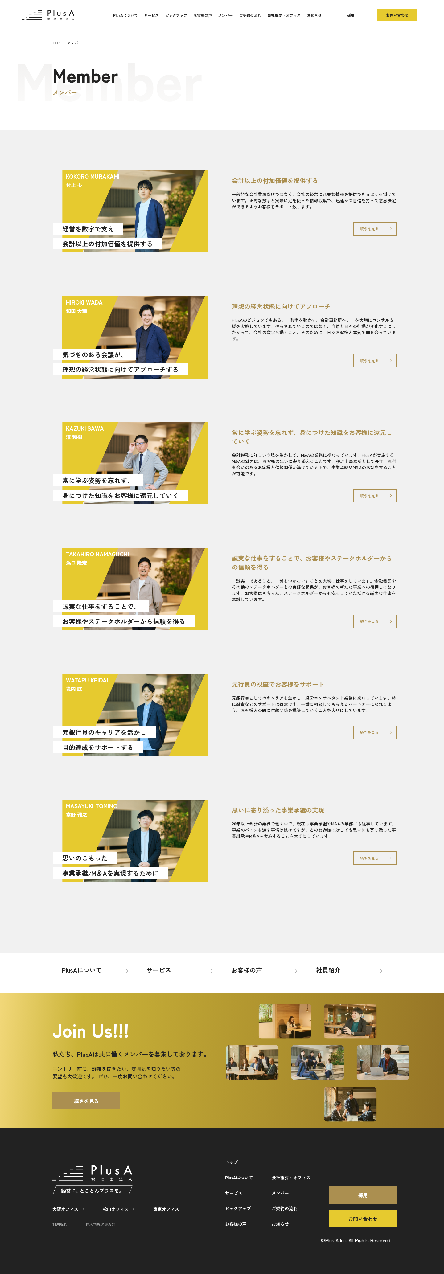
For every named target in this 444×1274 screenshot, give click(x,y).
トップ (231, 1162)
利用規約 (59, 1224)
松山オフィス (116, 1209)
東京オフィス (166, 1209)
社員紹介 (328, 969)
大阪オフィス (65, 1209)
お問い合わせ (397, 15)
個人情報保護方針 (100, 1224)
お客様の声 (202, 15)
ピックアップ (176, 15)
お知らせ (314, 15)
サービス (151, 15)
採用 (351, 15)
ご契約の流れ (250, 15)
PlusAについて (125, 15)
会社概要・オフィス (284, 15)
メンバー (225, 15)
